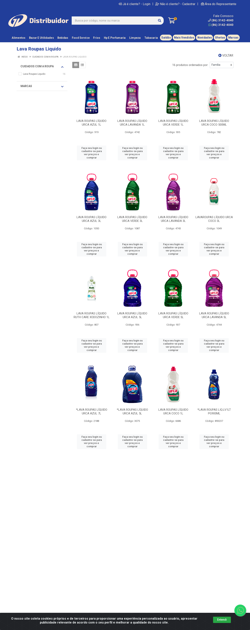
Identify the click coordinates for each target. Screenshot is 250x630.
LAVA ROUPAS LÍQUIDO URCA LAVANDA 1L (132, 122)
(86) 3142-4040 (220, 25)
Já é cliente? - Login (134, 3)
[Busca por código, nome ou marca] (114, 20)
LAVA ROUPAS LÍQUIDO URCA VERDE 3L (132, 219)
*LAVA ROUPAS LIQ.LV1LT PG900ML (214, 411)
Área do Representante (218, 3)
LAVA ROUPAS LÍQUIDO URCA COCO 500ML (214, 122)
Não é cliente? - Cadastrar (175, 3)
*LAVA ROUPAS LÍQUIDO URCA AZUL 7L (91, 411)
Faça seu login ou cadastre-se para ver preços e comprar (91, 153)
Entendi (222, 619)
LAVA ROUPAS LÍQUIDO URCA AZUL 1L (91, 122)
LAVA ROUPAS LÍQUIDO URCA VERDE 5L (173, 315)
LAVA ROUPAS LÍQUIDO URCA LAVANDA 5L (214, 315)
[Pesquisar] (159, 20)
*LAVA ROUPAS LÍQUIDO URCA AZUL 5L (132, 411)
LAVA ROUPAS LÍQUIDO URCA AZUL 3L (91, 219)
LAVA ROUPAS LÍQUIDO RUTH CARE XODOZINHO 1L (92, 315)
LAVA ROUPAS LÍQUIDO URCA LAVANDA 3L (173, 219)
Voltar (225, 55)
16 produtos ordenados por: (190, 65)
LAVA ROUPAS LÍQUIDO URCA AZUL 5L (132, 315)
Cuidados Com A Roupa (42, 66)
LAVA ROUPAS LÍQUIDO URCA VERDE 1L (173, 122)
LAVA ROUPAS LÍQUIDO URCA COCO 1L (173, 411)
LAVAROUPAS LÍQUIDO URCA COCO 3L (214, 219)
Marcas (42, 86)
